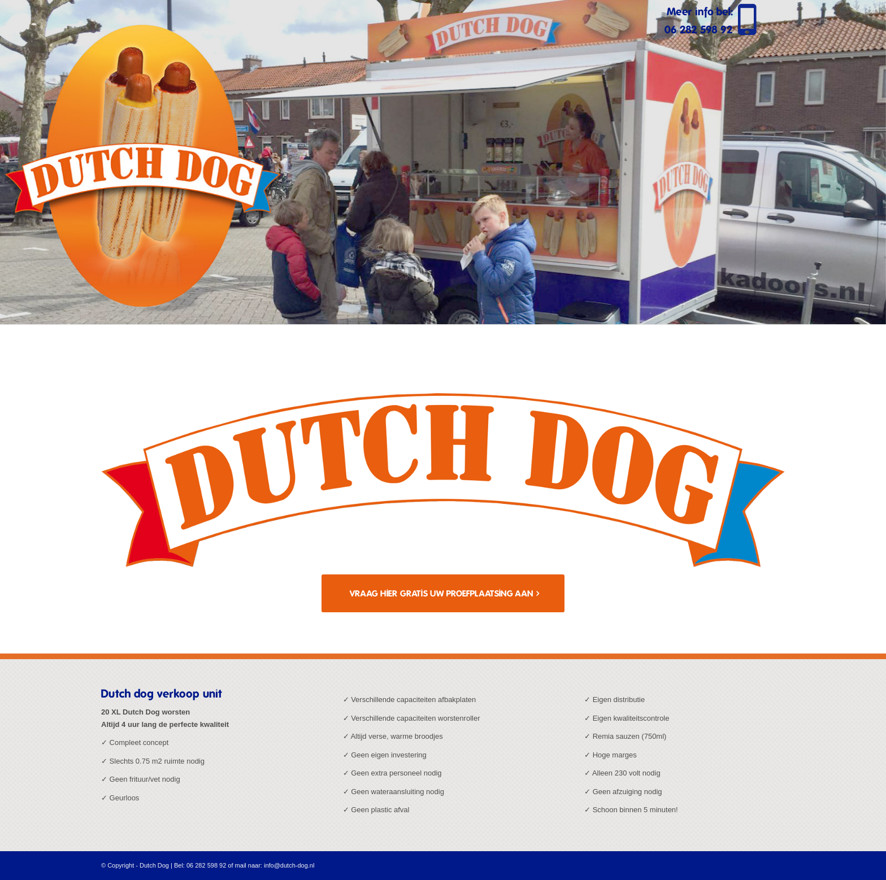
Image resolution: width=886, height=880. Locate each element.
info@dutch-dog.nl (289, 865)
